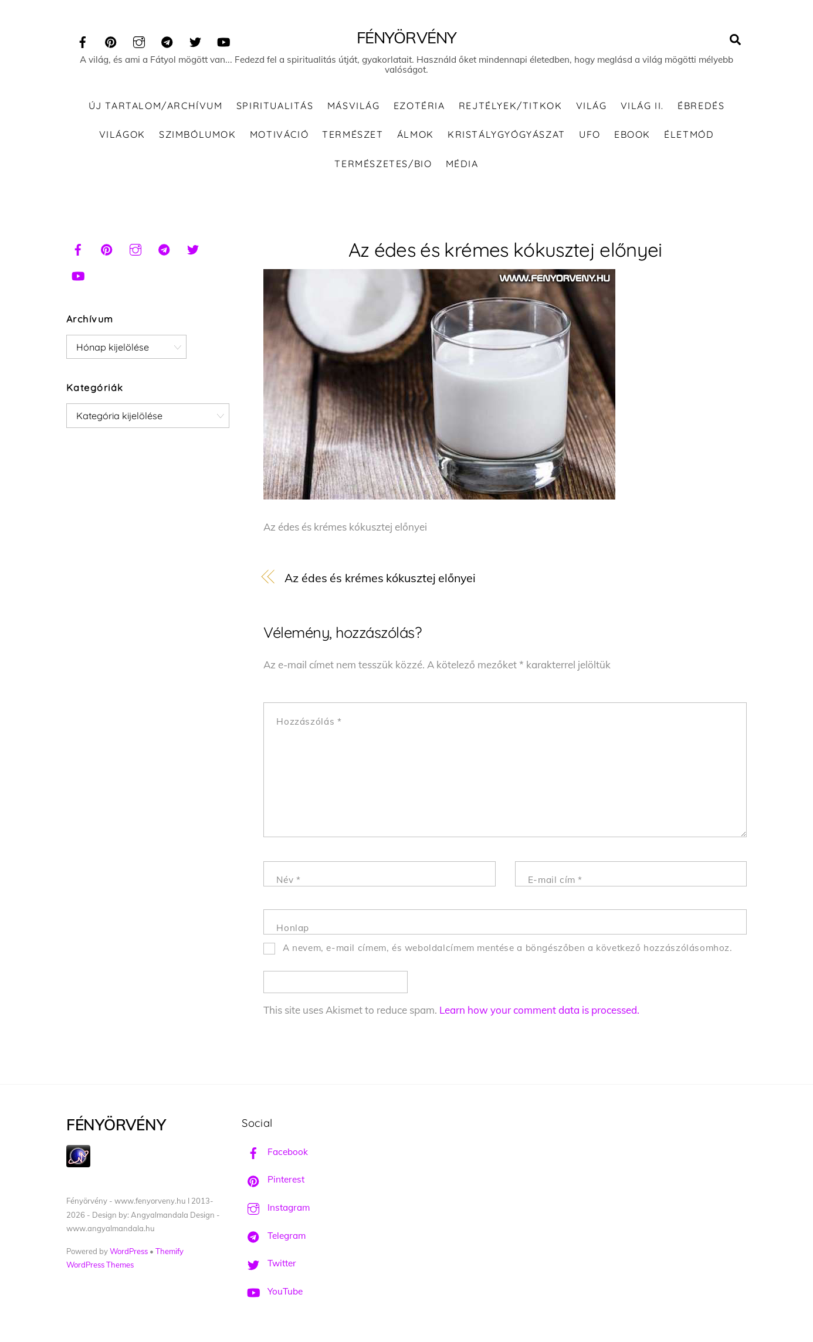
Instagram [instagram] (276, 1207)
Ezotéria (419, 105)
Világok (122, 134)
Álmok (415, 134)
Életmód (689, 134)
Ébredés (701, 105)
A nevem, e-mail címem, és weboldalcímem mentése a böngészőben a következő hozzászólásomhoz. (508, 947)
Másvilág (353, 105)
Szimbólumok (197, 134)
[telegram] (167, 40)
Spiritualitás (275, 105)
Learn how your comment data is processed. (539, 1010)
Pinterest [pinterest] (273, 1179)
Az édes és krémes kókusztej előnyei (505, 249)
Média (462, 163)
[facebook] (82, 40)
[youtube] (223, 40)
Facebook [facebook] (275, 1151)
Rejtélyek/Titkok (511, 105)
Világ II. (642, 105)
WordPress (129, 1251)
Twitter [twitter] (269, 1263)
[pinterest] (111, 40)
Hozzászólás (308, 721)
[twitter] (195, 40)
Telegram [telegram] (274, 1235)
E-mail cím (555, 879)
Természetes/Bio (383, 163)
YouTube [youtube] (272, 1291)
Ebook (632, 134)
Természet (352, 134)
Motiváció (279, 134)
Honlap (292, 927)
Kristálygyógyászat (506, 134)
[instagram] (139, 40)
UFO (590, 134)
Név (288, 879)
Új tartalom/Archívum (156, 105)
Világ (591, 105)
